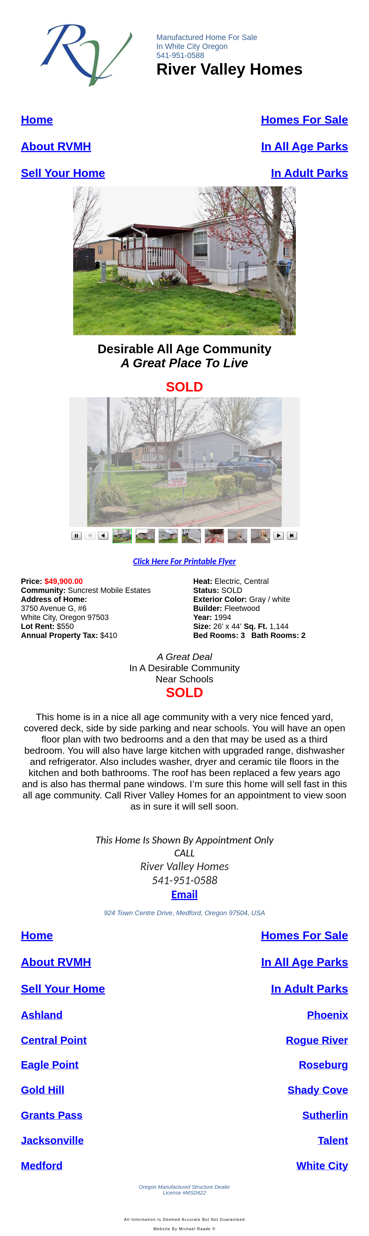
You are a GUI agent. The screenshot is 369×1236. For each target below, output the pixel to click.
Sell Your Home (63, 173)
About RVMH (56, 146)
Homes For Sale (304, 119)
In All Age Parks (304, 146)
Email (184, 894)
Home (37, 119)
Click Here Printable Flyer (184, 561)
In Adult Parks (309, 173)
